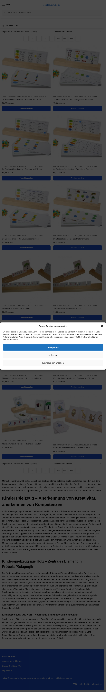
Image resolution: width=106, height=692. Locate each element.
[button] (101, 326)
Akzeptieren (53, 347)
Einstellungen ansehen (53, 363)
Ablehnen (53, 355)
